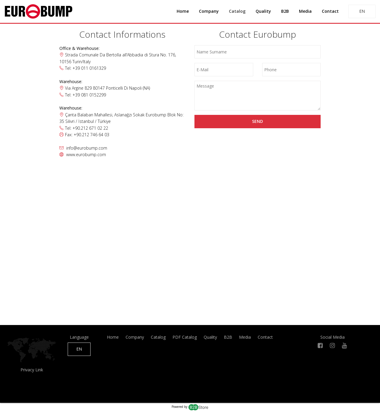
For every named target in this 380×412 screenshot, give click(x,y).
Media (305, 11)
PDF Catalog (184, 337)
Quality (263, 11)
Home (183, 11)
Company (209, 11)
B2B (285, 11)
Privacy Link (31, 370)
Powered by (190, 407)
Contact (330, 11)
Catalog (237, 11)
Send (257, 121)
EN (362, 11)
